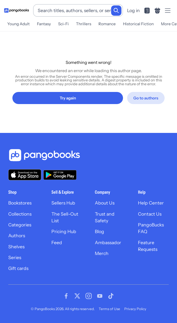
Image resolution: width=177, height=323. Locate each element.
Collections (20, 214)
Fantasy (44, 23)
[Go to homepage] (16, 10)
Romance (107, 23)
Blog (99, 231)
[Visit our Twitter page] (77, 296)
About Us (104, 203)
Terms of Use (109, 309)
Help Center (151, 203)
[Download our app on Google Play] (59, 175)
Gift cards (18, 268)
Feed (56, 242)
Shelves (16, 246)
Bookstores (20, 203)
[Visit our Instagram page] (89, 296)
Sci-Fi (63, 23)
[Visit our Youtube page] (100, 296)
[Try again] (67, 98)
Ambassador (108, 242)
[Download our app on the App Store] (24, 174)
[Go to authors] (146, 98)
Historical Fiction (138, 23)
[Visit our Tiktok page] (111, 296)
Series (14, 257)
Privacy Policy (135, 309)
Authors (16, 235)
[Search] (116, 10)
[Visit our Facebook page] (66, 296)
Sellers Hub (63, 203)
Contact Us (149, 214)
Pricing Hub (63, 231)
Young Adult (18, 23)
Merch (102, 253)
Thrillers (83, 23)
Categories (19, 224)
